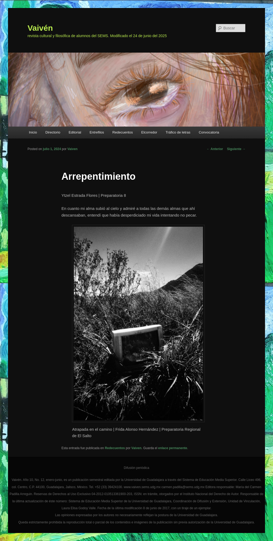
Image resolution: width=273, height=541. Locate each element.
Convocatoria (209, 132)
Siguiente (236, 149)
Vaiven (72, 149)
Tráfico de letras (178, 132)
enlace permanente (172, 448)
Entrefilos (97, 132)
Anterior (215, 149)
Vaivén (40, 27)
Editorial (75, 132)
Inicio (33, 132)
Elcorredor (149, 132)
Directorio (52, 132)
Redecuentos (123, 132)
